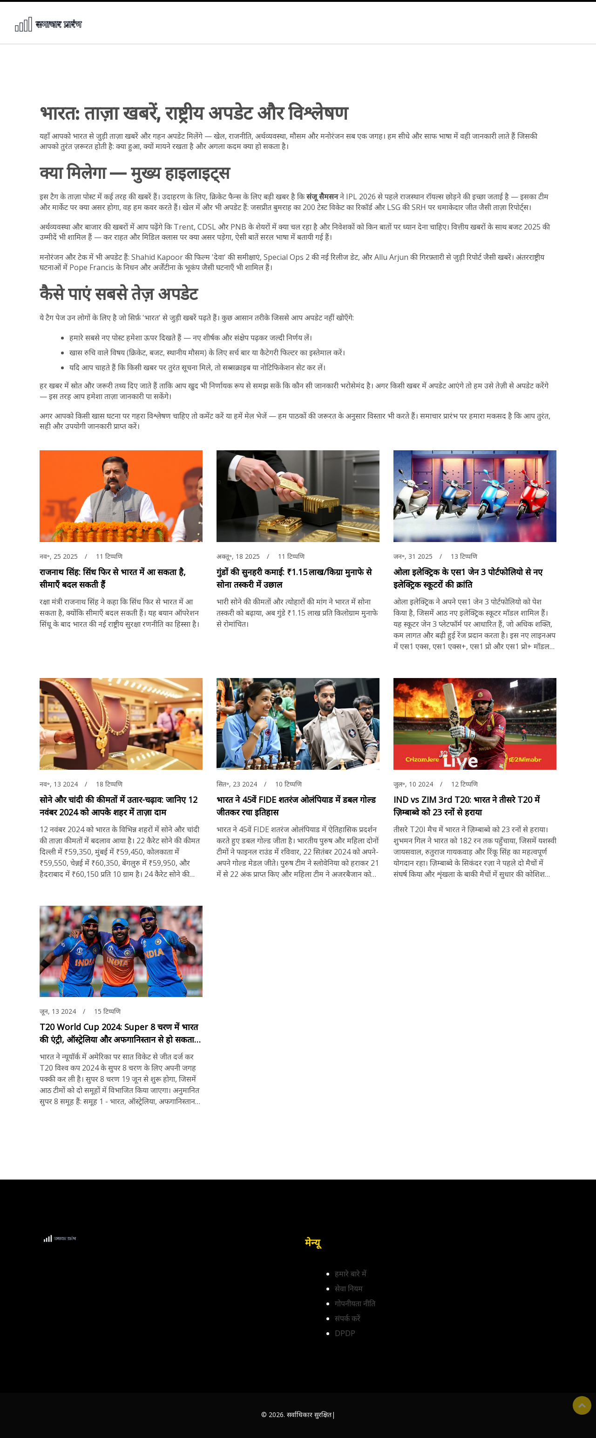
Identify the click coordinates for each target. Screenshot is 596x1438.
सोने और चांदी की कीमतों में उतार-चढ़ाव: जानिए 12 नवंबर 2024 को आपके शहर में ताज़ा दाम (118, 806)
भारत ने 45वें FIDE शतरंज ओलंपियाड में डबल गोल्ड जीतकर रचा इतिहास (296, 806)
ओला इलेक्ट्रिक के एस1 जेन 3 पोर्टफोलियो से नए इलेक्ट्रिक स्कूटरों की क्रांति (467, 578)
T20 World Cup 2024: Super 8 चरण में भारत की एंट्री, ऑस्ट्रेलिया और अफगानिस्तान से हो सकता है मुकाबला (120, 1033)
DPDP (345, 1333)
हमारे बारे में (350, 1273)
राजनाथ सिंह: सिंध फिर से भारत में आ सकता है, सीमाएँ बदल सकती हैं (113, 578)
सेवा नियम (349, 1288)
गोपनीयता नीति (355, 1303)
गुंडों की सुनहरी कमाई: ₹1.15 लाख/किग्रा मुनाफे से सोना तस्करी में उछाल (294, 578)
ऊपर (582, 1405)
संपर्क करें (347, 1318)
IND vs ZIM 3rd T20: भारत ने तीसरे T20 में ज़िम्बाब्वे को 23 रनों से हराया (466, 806)
